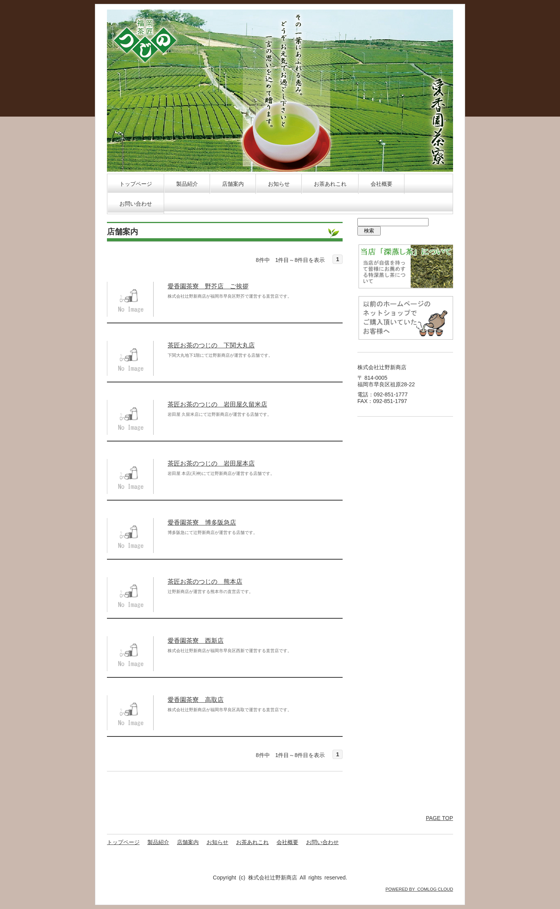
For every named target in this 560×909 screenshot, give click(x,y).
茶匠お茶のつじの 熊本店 (205, 581)
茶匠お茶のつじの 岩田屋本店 (211, 463)
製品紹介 (187, 184)
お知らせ (279, 184)
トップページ (135, 184)
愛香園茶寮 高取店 (196, 699)
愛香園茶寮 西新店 (196, 640)
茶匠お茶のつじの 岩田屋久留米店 (217, 404)
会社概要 (381, 184)
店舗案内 (233, 184)
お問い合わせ (135, 204)
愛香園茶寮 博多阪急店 (202, 522)
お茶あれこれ (330, 184)
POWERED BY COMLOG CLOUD (419, 889)
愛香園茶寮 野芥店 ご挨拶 (208, 286)
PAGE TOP (439, 818)
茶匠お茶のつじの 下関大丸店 (211, 345)
